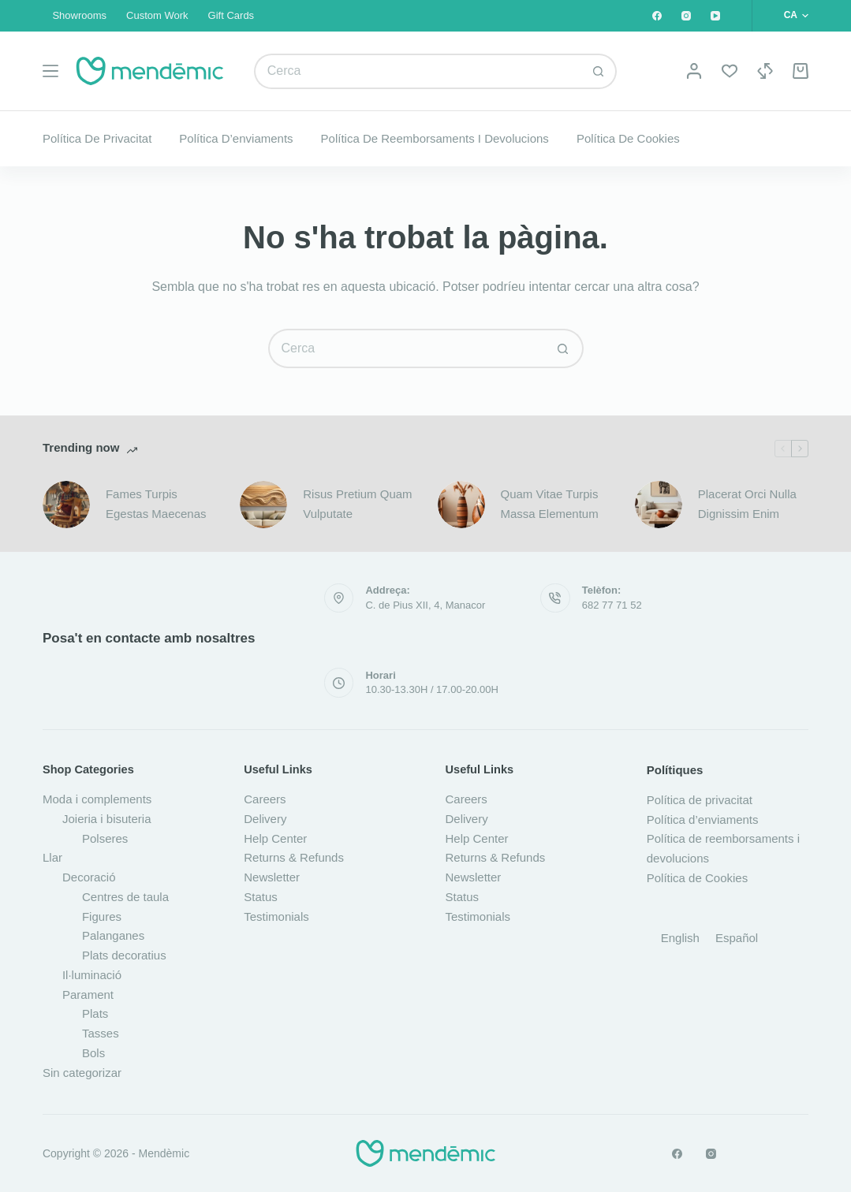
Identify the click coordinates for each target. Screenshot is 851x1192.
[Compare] (765, 71)
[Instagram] (686, 15)
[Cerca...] (418, 71)
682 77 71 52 (612, 605)
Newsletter (272, 877)
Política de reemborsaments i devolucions (435, 138)
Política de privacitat (97, 138)
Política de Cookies (628, 138)
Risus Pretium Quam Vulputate (357, 503)
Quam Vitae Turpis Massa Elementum (550, 503)
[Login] (694, 71)
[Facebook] (657, 15)
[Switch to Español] (736, 937)
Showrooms (79, 15)
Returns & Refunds (294, 857)
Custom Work (157, 15)
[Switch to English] (680, 937)
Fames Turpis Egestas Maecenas (156, 503)
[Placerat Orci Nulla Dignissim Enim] (658, 504)
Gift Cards (231, 15)
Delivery (265, 818)
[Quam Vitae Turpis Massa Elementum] (461, 504)
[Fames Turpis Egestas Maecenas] (66, 504)
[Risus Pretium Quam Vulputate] (263, 504)
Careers (265, 799)
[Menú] (50, 71)
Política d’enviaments (236, 138)
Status (261, 896)
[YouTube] (715, 15)
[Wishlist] (729, 71)
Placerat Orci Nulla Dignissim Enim (747, 503)
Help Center (275, 838)
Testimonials (276, 916)
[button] (796, 16)
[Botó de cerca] (599, 71)
